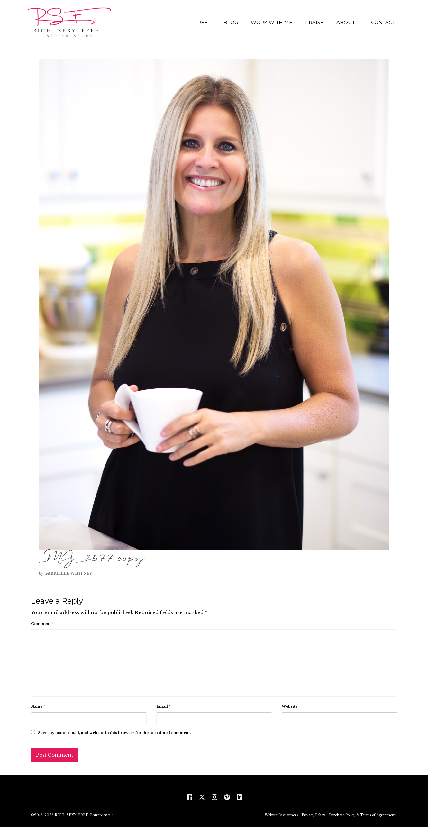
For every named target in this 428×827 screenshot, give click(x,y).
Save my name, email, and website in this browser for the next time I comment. (114, 733)
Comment (42, 624)
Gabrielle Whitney (68, 573)
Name (38, 706)
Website (289, 706)
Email (163, 706)
